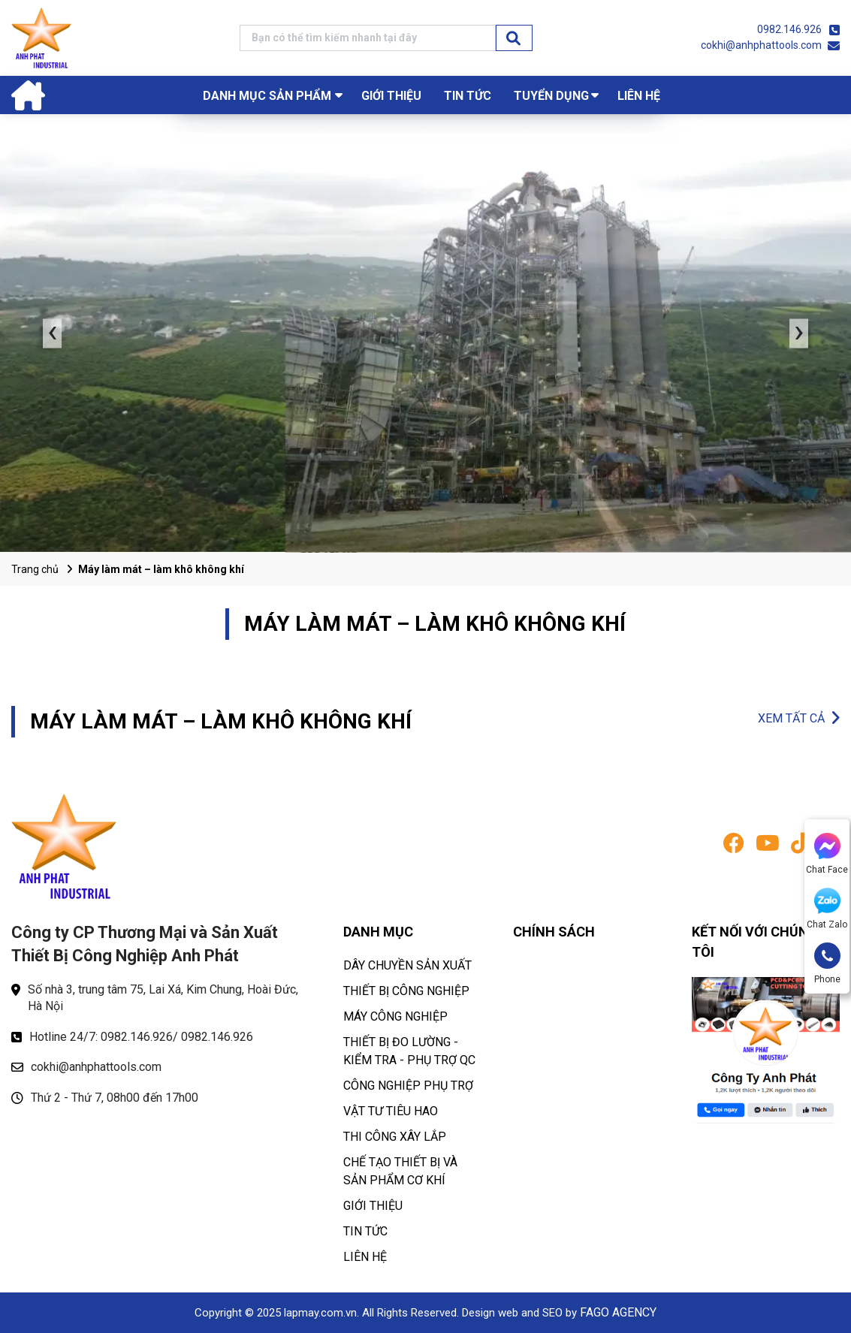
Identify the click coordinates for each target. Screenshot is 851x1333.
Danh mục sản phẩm (267, 96)
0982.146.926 (789, 29)
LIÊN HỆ (638, 96)
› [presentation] (799, 333)
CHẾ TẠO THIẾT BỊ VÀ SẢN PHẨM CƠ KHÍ (400, 1171)
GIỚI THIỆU (391, 96)
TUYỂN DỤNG (551, 96)
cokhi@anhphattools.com (761, 45)
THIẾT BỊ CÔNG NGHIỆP (406, 991)
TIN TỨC (467, 96)
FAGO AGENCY (618, 1312)
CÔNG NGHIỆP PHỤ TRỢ (408, 1085)
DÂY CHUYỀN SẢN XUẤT (407, 965)
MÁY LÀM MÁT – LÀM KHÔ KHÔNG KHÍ (221, 721)
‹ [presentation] (52, 333)
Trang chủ (35, 569)
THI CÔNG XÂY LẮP (394, 1136)
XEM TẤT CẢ (791, 718)
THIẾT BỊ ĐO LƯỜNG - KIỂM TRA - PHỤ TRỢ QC (409, 1051)
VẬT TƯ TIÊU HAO (390, 1111)
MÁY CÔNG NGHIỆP (395, 1016)
